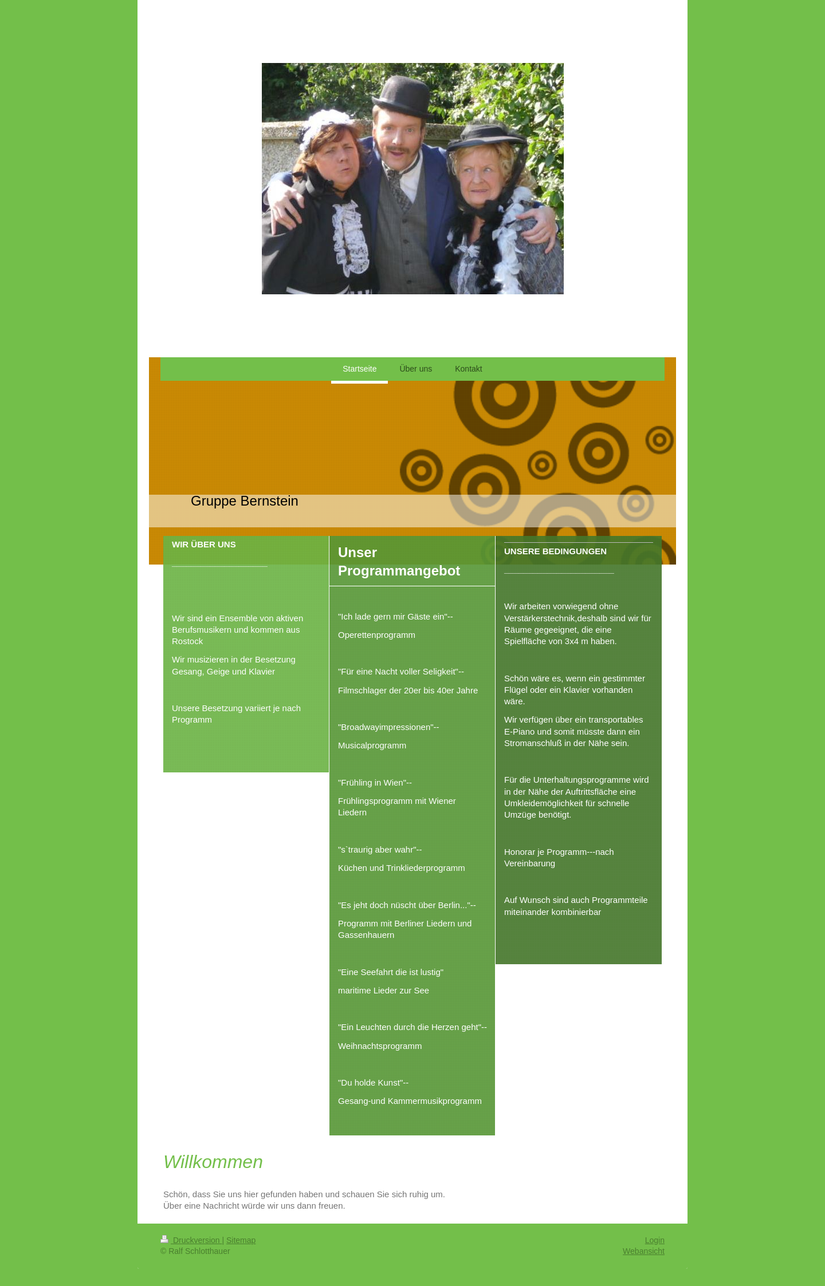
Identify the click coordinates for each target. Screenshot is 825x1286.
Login (655, 1240)
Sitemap (241, 1240)
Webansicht (644, 1251)
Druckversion (191, 1240)
